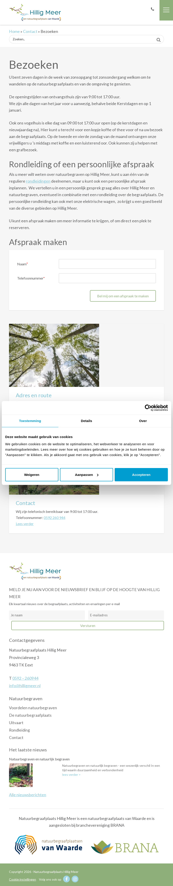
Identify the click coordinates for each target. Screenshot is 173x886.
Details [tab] (86, 421)
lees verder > (71, 774)
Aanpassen (86, 475)
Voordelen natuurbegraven (33, 707)
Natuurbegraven (25, 698)
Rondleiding (19, 730)
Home (14, 31)
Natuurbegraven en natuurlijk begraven (39, 759)
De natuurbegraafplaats (30, 715)
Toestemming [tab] (30, 421)
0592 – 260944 (25, 678)
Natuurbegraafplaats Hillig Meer (35, 12)
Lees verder (25, 523)
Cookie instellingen (22, 879)
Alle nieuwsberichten (27, 794)
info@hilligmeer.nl (25, 685)
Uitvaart (16, 722)
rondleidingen (38, 181)
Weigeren (31, 475)
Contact (30, 31)
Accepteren (141, 475)
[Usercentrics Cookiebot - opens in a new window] (148, 407)
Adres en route (34, 395)
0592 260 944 (54, 517)
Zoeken (158, 38)
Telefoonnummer (31, 278)
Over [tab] (143, 421)
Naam (22, 263)
